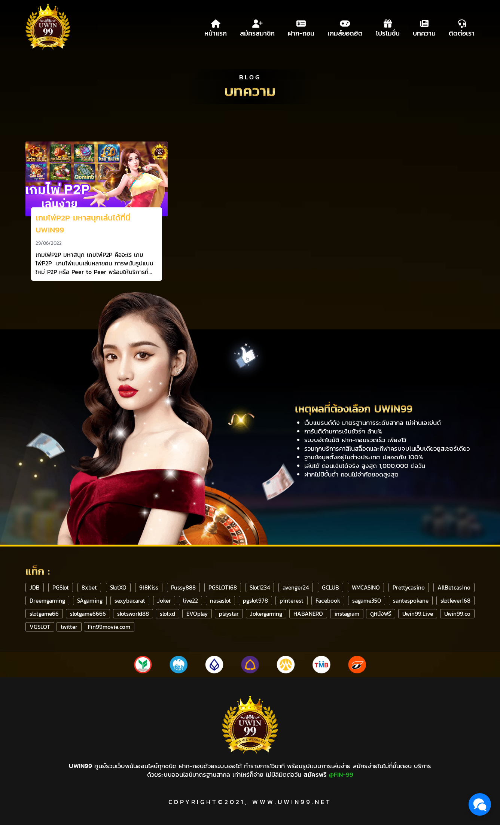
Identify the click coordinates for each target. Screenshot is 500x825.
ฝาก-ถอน (301, 26)
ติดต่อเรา (462, 26)
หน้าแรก (215, 26)
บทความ (424, 26)
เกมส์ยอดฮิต (345, 26)
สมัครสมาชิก (257, 26)
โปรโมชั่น (388, 26)
